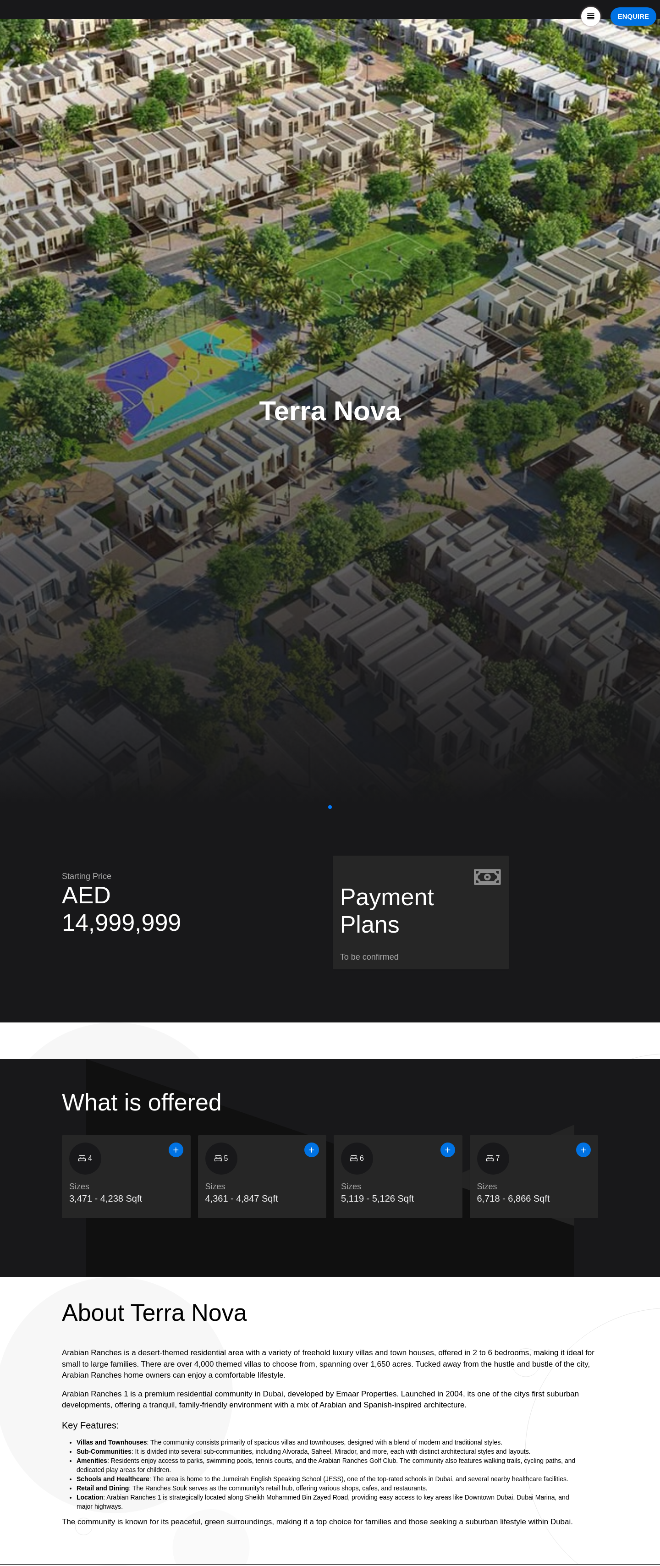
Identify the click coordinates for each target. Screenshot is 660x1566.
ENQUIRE (633, 16)
